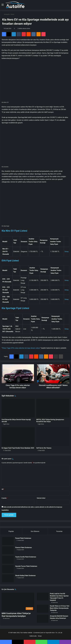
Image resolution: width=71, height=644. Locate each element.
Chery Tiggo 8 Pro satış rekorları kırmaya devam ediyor (21, 348)
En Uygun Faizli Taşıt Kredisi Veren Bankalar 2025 (18, 448)
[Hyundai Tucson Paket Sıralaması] (8, 569)
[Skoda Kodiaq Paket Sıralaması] (8, 578)
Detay (67, 251)
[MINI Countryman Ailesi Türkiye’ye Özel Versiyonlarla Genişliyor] (18, 602)
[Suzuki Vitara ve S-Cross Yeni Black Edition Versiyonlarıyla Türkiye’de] (42, 609)
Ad (3, 489)
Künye (40, 636)
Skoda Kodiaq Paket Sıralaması (25, 575)
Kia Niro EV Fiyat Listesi (14, 230)
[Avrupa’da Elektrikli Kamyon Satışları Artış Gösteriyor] (42, 619)
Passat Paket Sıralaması (23, 538)
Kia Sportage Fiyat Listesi (15, 308)
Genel (12, 14)
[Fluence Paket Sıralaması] (8, 550)
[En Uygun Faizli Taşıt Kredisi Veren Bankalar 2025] (18, 436)
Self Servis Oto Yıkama (43, 448)
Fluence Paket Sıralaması (23, 547)
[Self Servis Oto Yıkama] (52, 436)
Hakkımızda (33, 636)
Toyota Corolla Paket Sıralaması (25, 557)
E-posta (4, 498)
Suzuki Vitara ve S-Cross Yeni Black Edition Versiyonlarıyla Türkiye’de (59, 608)
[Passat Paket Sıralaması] (8, 541)
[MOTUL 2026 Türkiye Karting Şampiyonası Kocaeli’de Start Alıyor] (52, 408)
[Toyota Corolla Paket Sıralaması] (8, 560)
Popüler (11, 531)
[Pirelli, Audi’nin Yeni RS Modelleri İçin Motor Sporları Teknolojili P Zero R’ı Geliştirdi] (42, 596)
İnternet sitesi (41, 498)
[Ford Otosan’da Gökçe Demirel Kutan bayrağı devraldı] (18, 408)
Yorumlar (59, 531)
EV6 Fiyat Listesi (10, 260)
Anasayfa (6, 14)
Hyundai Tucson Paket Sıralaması (26, 566)
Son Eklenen (35, 531)
